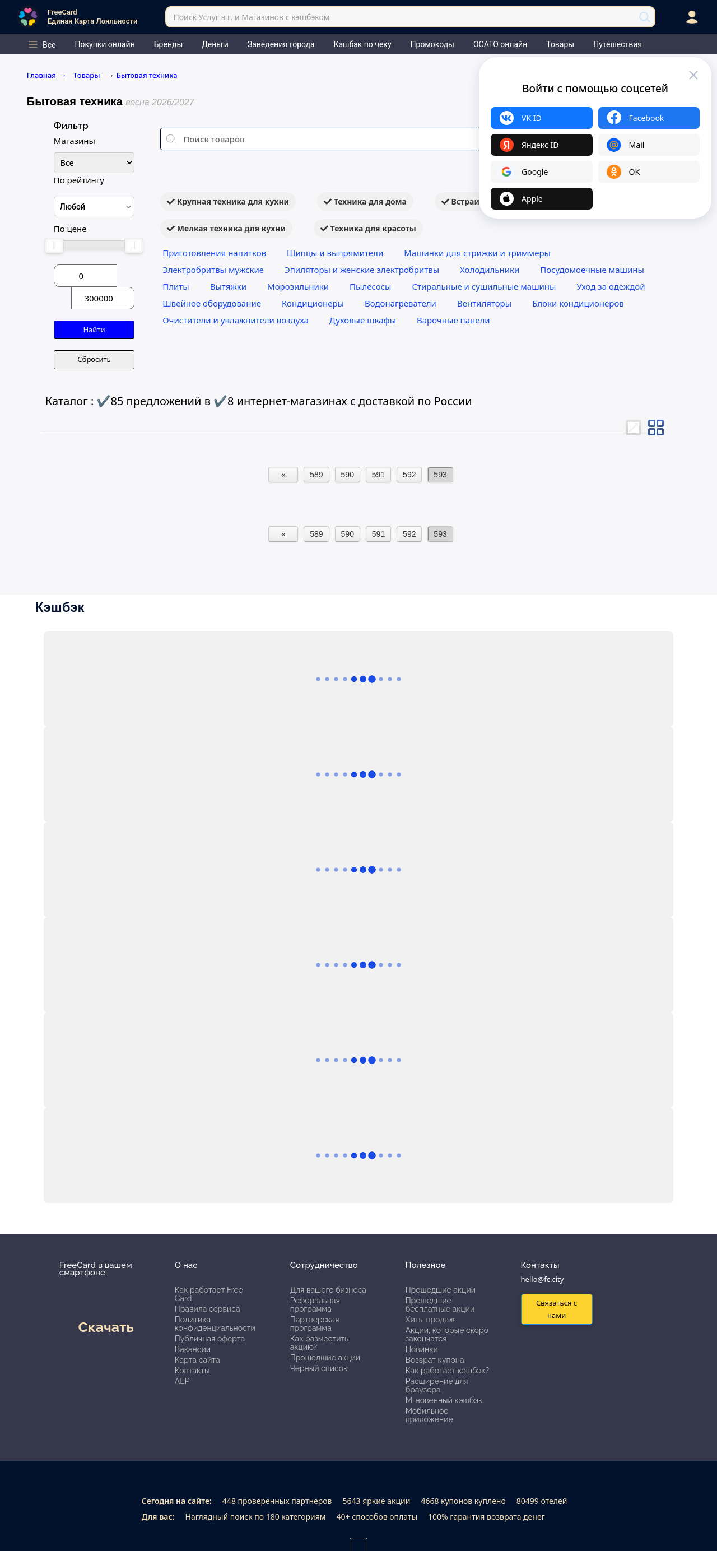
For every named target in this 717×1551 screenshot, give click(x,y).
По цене (70, 228)
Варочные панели (453, 320)
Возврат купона (435, 1359)
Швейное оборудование (211, 303)
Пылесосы (370, 286)
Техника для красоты (368, 228)
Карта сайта (197, 1359)
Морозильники (298, 286)
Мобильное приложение (429, 1415)
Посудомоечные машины (592, 269)
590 (347, 474)
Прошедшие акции (325, 1357)
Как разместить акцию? (319, 1343)
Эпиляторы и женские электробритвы (362, 269)
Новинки (422, 1349)
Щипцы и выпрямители (335, 252)
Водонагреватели (400, 303)
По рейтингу (79, 179)
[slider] (54, 245)
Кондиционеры (313, 303)
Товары (87, 75)
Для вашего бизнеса (328, 1289)
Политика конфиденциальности (215, 1323)
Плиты (175, 286)
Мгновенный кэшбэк (444, 1400)
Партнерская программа (314, 1323)
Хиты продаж (430, 1319)
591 (378, 474)
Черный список (319, 1368)
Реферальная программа (315, 1304)
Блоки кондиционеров (578, 303)
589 (316, 474)
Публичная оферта (210, 1338)
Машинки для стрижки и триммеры (477, 252)
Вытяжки (228, 286)
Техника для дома (365, 201)
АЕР (182, 1381)
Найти (94, 329)
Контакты (192, 1370)
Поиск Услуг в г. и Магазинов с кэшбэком (251, 17)
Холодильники (489, 269)
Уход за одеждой (610, 286)
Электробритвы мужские (213, 269)
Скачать (105, 1326)
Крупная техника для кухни (228, 201)
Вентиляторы (484, 303)
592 (409, 474)
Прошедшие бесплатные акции (440, 1304)
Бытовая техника (147, 75)
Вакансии (193, 1349)
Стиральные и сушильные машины (484, 286)
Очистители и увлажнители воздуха (235, 320)
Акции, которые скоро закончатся (447, 1334)
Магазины (74, 140)
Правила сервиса (207, 1308)
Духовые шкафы (362, 320)
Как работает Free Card (209, 1294)
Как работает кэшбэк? (448, 1370)
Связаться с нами (556, 1309)
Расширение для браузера (437, 1385)
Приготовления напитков (214, 252)
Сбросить (93, 359)
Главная (47, 75)
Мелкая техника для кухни (226, 228)
